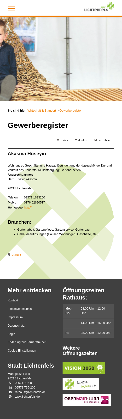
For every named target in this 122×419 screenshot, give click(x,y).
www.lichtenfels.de (27, 396)
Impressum (15, 317)
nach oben (104, 140)
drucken (82, 140)
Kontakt (13, 300)
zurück (64, 140)
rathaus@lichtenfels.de (30, 392)
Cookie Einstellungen (22, 350)
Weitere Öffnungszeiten (80, 350)
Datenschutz (16, 325)
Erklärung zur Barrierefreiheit (27, 342)
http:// (28, 207)
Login (11, 334)
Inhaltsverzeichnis (20, 309)
